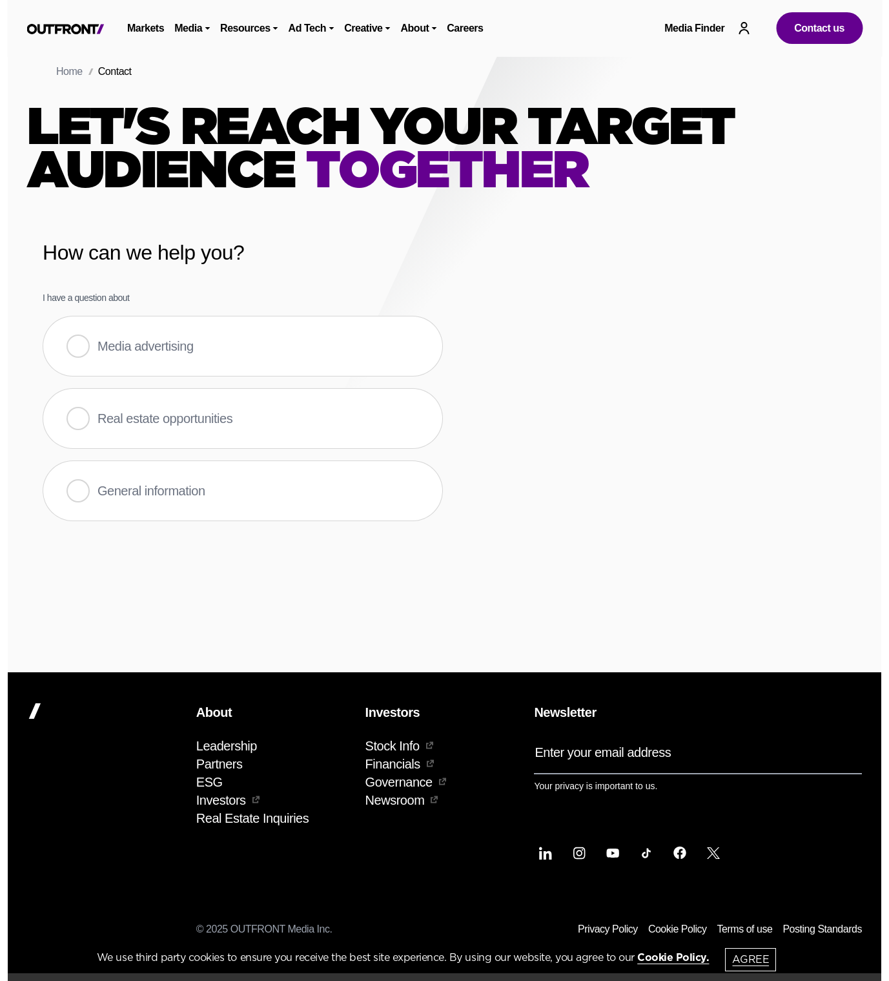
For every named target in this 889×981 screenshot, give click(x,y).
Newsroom (401, 800)
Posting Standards (822, 929)
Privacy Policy (608, 929)
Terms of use (745, 929)
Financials (399, 764)
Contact (115, 71)
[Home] (106, 711)
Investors (228, 800)
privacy (569, 786)
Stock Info (399, 746)
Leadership (226, 746)
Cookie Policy (677, 929)
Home (69, 71)
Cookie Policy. (673, 957)
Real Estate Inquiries (252, 818)
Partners (219, 764)
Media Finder (694, 28)
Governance (405, 782)
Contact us (819, 28)
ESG (209, 782)
